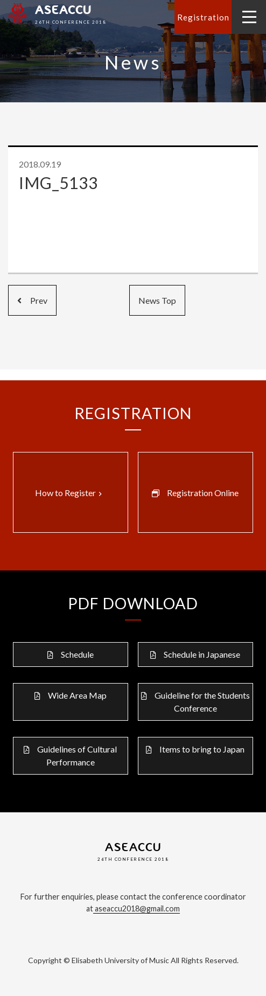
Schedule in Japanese (202, 654)
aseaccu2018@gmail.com (136, 908)
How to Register (69, 492)
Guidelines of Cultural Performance (77, 755)
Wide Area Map (77, 695)
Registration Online (203, 492)
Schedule (77, 654)
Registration (203, 17)
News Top (157, 300)
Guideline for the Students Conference (202, 701)
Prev (32, 300)
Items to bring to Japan (201, 749)
